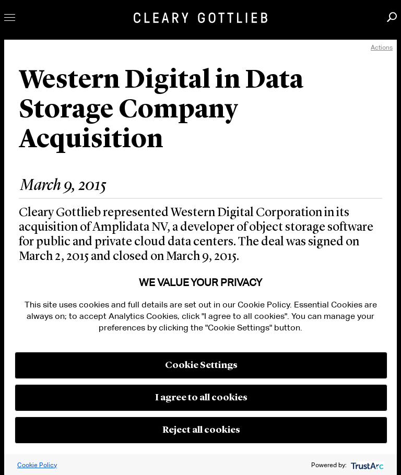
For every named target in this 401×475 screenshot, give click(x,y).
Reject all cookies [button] (201, 430)
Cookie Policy (37, 465)
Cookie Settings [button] (201, 365)
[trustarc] (366, 464)
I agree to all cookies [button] (201, 397)
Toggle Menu (9, 17)
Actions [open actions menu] (382, 47)
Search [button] (392, 17)
